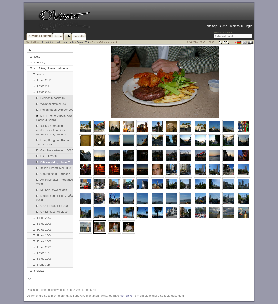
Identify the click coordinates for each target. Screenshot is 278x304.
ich (42, 42)
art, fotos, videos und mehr (60, 42)
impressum (236, 26)
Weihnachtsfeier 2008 (52, 103)
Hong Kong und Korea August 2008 (52, 142)
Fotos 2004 (42, 235)
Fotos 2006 (42, 223)
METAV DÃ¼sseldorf (51, 190)
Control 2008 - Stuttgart (53, 173)
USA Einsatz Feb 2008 (53, 205)
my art (39, 74)
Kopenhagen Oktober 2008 (55, 109)
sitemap (212, 26)
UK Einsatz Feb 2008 (52, 211)
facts (35, 56)
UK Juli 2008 (46, 156)
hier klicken (127, 295)
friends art (41, 264)
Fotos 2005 (42, 229)
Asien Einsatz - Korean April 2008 (56, 182)
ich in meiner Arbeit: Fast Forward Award (54, 118)
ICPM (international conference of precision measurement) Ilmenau (51, 130)
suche (223, 26)
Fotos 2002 (42, 241)
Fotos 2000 (42, 247)
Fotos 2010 (42, 80)
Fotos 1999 (42, 253)
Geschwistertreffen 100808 (55, 150)
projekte (37, 270)
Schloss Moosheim (50, 98)
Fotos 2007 (42, 217)
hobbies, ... (39, 62)
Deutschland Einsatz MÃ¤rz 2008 (56, 198)
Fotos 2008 (83, 42)
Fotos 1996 (42, 258)
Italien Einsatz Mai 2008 (53, 168)
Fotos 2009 (42, 86)
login (249, 26)
